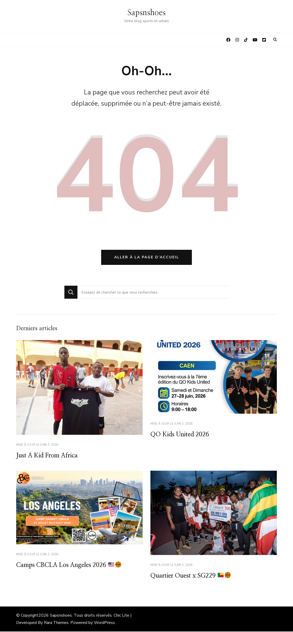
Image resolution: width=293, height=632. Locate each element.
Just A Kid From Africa (48, 456)
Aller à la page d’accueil (146, 257)
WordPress (104, 623)
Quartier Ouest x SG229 (191, 576)
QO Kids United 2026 (180, 435)
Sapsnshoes (146, 13)
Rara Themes (56, 623)
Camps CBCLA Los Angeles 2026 (70, 566)
